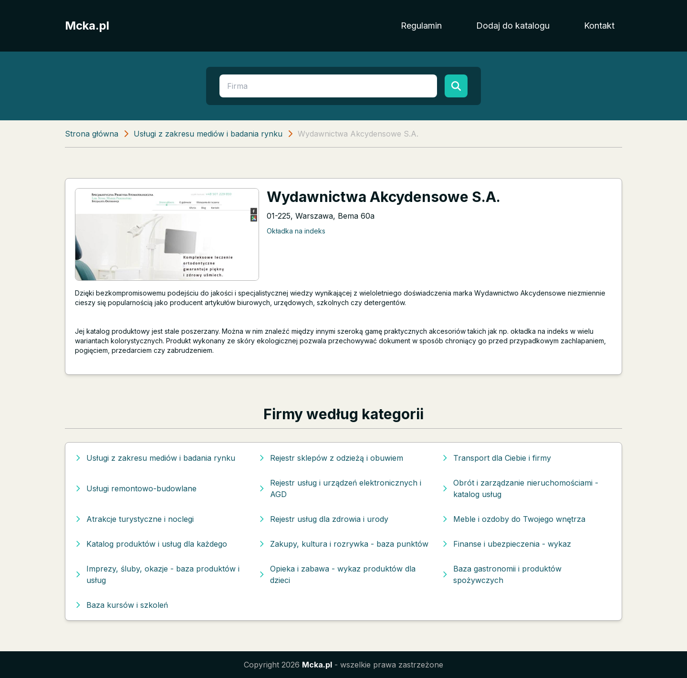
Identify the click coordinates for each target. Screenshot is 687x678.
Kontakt (599, 26)
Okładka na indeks (296, 231)
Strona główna (91, 133)
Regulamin (421, 26)
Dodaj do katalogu (513, 26)
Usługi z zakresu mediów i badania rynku (208, 133)
